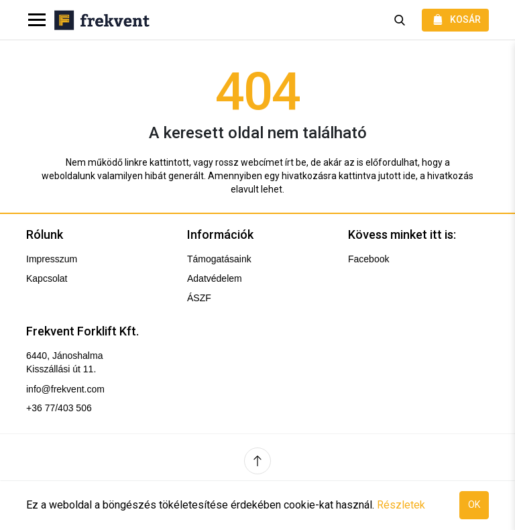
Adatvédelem (214, 278)
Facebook (368, 259)
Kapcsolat (46, 278)
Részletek (401, 504)
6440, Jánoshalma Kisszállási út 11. (64, 362)
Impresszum (51, 259)
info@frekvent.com (65, 389)
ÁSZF (199, 298)
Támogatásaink (219, 259)
